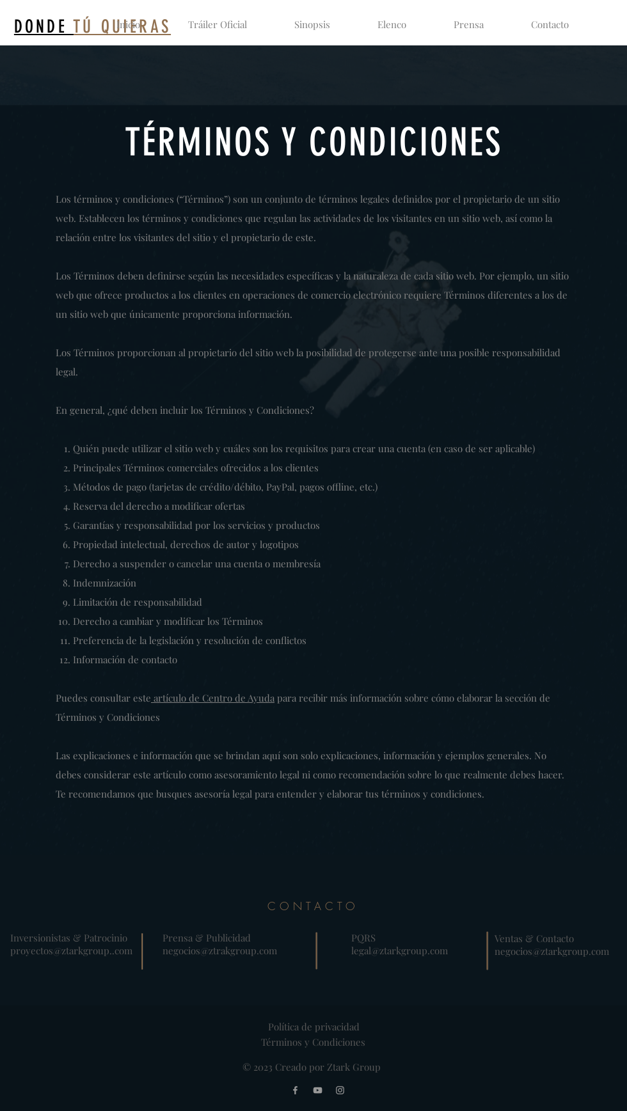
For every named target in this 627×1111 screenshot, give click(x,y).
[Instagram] (340, 1090)
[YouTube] (317, 1090)
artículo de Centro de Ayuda (214, 697)
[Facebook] (295, 1090)
